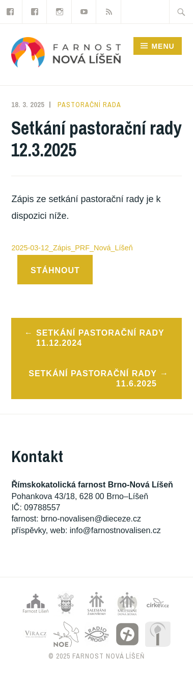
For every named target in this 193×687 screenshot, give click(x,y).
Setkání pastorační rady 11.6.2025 (93, 378)
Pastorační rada (89, 104)
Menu (162, 46)
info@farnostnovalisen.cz (115, 530)
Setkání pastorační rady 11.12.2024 (100, 338)
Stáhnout (55, 270)
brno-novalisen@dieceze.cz (91, 518)
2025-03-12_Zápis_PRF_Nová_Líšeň (71, 248)
